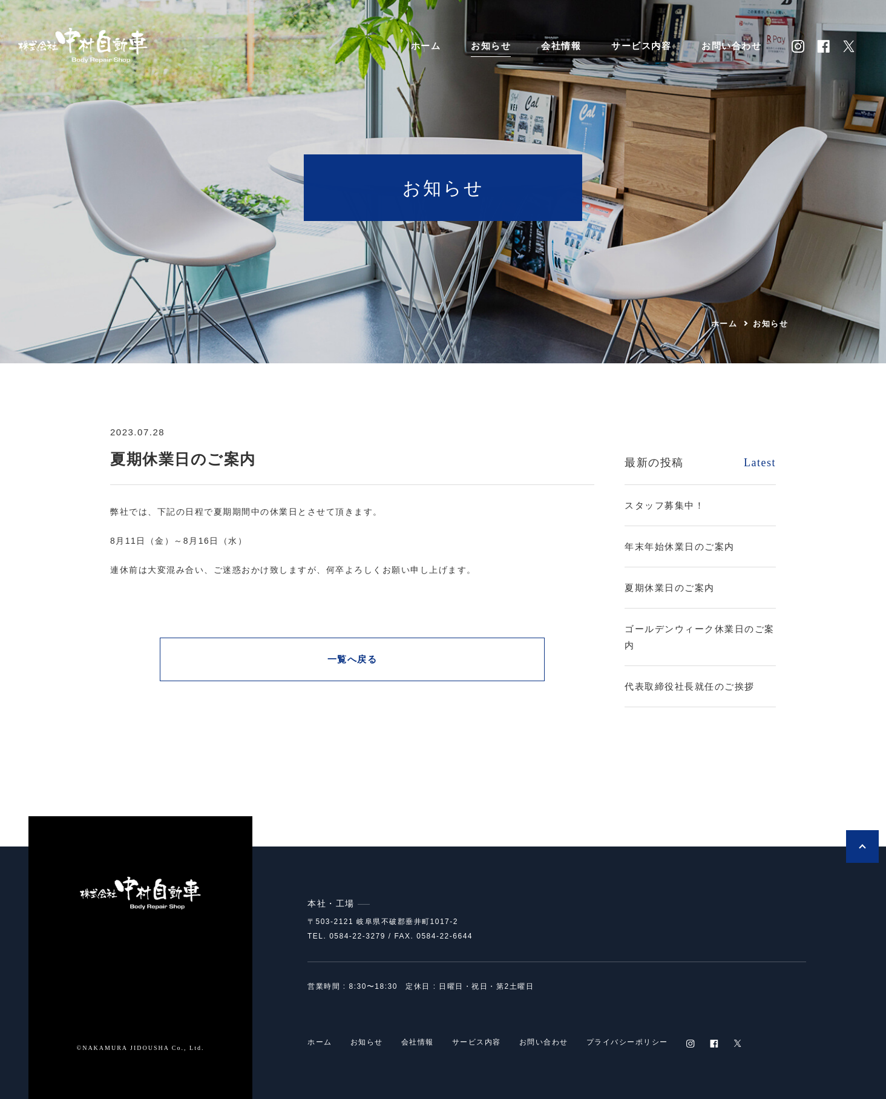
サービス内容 (641, 46)
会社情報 (561, 46)
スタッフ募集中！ (664, 505)
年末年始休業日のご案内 (680, 546)
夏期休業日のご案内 (670, 588)
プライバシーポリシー (627, 1043)
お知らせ (491, 46)
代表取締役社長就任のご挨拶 (690, 686)
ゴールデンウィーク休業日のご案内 (700, 637)
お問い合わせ (731, 46)
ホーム (426, 46)
